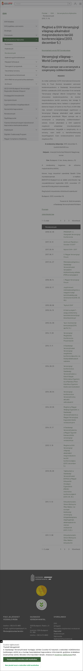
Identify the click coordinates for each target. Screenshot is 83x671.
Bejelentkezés (75, 3)
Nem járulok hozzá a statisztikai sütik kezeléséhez (22, 665)
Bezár (1, 641)
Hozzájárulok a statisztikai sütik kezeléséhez (22, 659)
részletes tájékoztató (63, 654)
